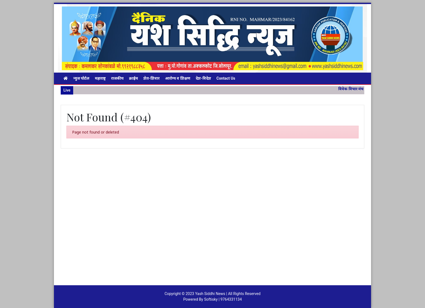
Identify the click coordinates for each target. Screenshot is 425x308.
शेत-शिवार (151, 78)
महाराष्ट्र (100, 78)
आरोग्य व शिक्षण (177, 78)
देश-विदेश (203, 78)
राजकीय (117, 78)
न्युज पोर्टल (81, 78)
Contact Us (226, 78)
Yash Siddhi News (210, 293)
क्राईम (133, 78)
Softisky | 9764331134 (223, 299)
